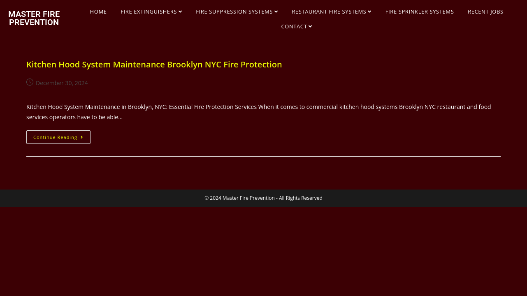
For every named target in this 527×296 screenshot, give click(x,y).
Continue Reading (62, 135)
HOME (98, 11)
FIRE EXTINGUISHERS (151, 11)
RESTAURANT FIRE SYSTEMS (331, 11)
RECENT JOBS (486, 11)
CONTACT (296, 26)
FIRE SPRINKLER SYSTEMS (419, 11)
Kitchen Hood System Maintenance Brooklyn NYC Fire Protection (154, 64)
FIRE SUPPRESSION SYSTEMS (237, 11)
